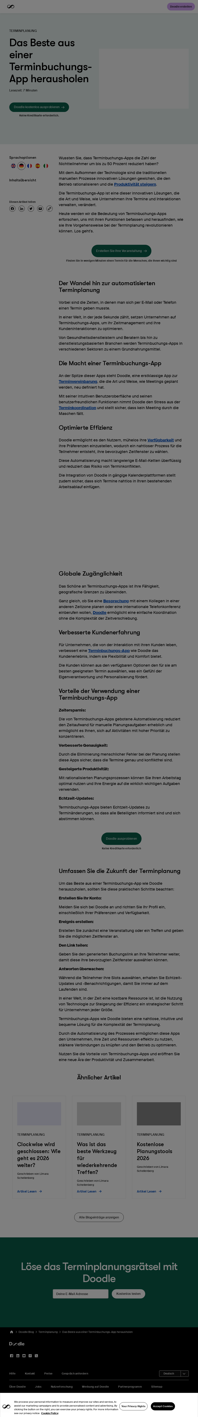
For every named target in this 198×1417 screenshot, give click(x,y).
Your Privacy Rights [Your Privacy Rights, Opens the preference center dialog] (133, 1410)
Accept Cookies (163, 1410)
